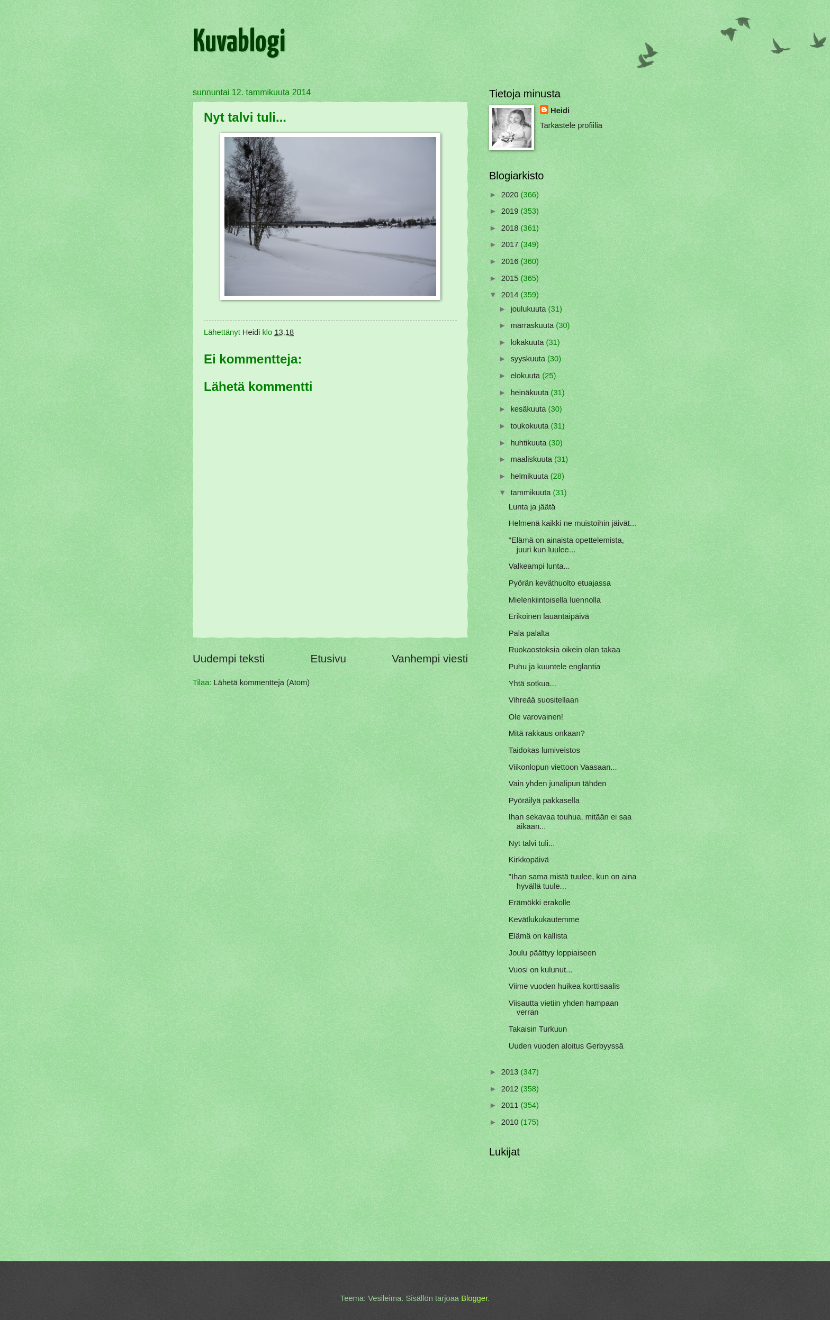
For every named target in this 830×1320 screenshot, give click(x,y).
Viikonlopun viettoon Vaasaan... (563, 767)
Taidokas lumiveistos (544, 750)
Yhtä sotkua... (532, 683)
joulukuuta (529, 309)
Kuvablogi (239, 43)
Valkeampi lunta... (539, 566)
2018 (511, 228)
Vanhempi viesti (430, 658)
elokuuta (526, 375)
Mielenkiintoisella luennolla (555, 600)
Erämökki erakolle (540, 902)
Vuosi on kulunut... (541, 970)
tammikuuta (531, 492)
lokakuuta (528, 342)
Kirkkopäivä (529, 859)
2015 (511, 278)
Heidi (560, 110)
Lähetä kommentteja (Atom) (262, 682)
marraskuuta (533, 325)
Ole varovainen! (536, 717)
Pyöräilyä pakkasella (544, 800)
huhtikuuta (529, 443)
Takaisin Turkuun (538, 1029)
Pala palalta (529, 633)
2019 (511, 211)
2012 (511, 1089)
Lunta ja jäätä (532, 507)
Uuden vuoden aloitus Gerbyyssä (566, 1046)
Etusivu (328, 658)
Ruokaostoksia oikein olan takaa (564, 649)
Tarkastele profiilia (571, 125)
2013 (511, 1072)
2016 (511, 261)
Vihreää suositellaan (544, 700)
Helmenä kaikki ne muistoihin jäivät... (572, 523)
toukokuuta (530, 426)
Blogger (474, 1298)
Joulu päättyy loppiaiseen (552, 953)
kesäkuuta (529, 409)
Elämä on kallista (538, 936)
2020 (511, 194)
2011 (511, 1105)
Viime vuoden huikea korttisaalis (564, 986)
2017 (511, 244)
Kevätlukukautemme (544, 919)
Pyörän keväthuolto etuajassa (560, 583)
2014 (511, 294)
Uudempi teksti (229, 658)
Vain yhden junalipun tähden (558, 783)
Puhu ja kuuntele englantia (555, 666)
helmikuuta (530, 476)
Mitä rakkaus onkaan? (547, 733)
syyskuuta (528, 358)
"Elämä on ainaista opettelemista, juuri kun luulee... (566, 545)
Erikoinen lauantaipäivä (549, 616)
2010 (511, 1122)
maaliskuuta (532, 459)
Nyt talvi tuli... (532, 843)
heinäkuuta (530, 392)
